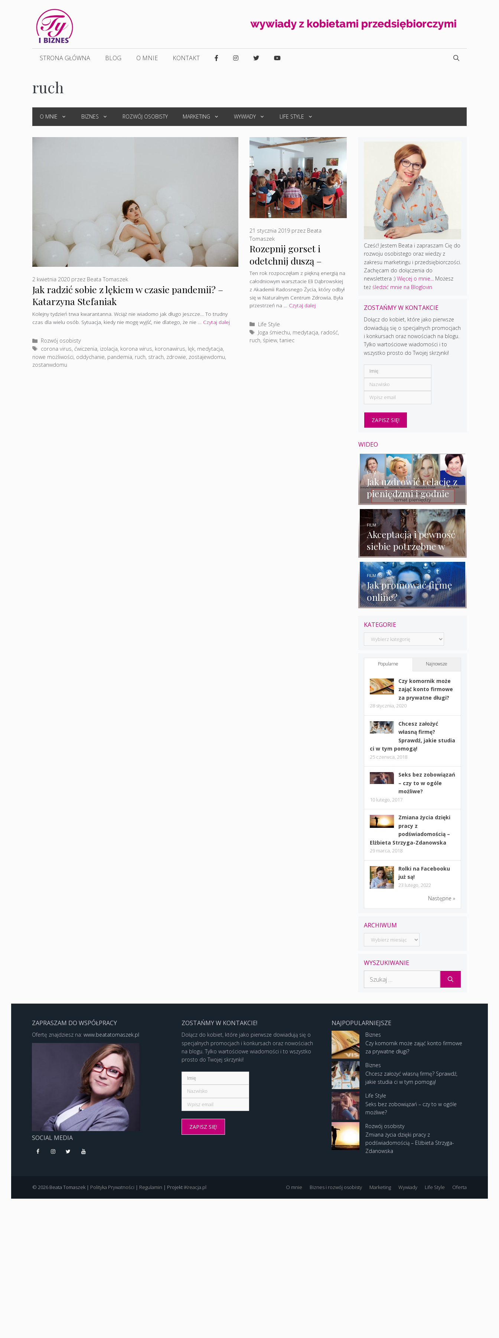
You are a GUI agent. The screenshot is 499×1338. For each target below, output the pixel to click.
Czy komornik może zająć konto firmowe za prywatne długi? (425, 690)
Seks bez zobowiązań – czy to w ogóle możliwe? (426, 784)
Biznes (98, 116)
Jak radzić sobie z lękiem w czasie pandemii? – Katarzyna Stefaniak (127, 295)
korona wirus (136, 348)
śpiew (270, 340)
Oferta (459, 1188)
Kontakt (186, 58)
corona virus (56, 348)
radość (329, 332)
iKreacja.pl (195, 1188)
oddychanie (90, 356)
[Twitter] (68, 1153)
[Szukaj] (450, 980)
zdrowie (176, 356)
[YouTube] (83, 1153)
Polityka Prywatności (112, 1188)
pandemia (119, 356)
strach (156, 356)
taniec (287, 340)
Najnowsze (436, 665)
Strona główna (65, 58)
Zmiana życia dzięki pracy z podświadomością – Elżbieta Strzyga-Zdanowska (409, 1144)
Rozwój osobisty (145, 116)
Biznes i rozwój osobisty (336, 1188)
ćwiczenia (85, 348)
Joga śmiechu (274, 332)
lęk (191, 348)
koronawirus (170, 348)
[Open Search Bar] (456, 58)
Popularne (388, 665)
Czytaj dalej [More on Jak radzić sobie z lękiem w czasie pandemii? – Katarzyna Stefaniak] (216, 321)
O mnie (147, 58)
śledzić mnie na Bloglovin (402, 287)
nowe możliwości (53, 356)
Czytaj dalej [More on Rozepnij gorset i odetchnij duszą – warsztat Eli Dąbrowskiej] (302, 305)
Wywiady (253, 116)
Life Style (300, 116)
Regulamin (150, 1188)
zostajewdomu (207, 356)
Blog (113, 58)
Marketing (204, 116)
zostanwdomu (49, 364)
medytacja (210, 348)
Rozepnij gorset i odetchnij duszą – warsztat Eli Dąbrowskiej (286, 266)
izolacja (109, 348)
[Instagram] (53, 1153)
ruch (140, 356)
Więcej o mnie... (415, 278)
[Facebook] (38, 1153)
